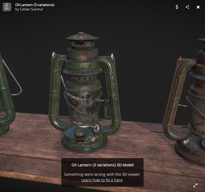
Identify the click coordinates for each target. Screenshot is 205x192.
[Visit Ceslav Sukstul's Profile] (7, 7)
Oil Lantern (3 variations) (34, 4)
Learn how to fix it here (102, 179)
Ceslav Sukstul (31, 9)
